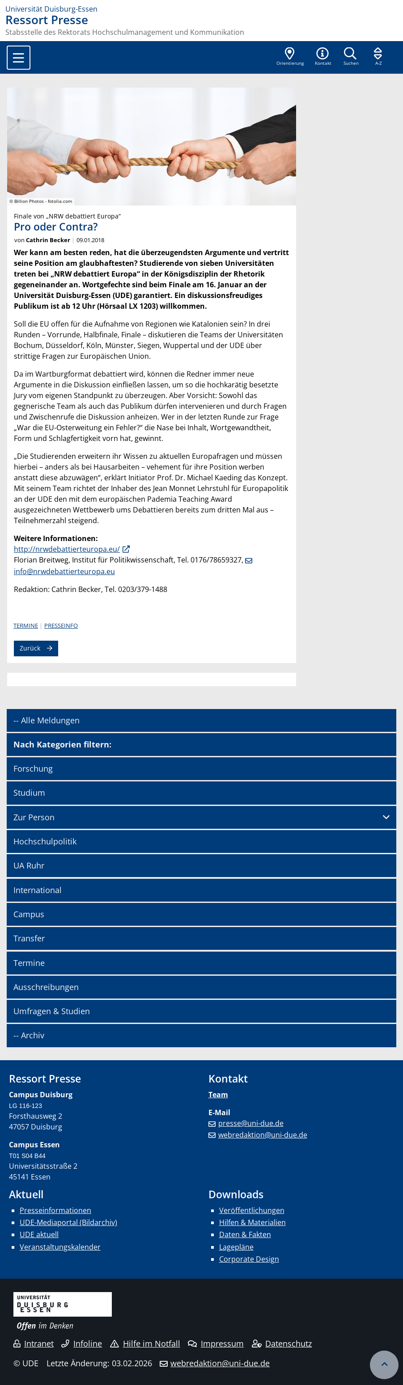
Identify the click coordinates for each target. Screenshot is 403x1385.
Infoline (81, 1343)
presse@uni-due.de (251, 1123)
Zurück (30, 648)
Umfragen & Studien (51, 1011)
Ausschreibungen (46, 987)
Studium (29, 792)
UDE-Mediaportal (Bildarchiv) (68, 1222)
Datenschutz (282, 1343)
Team (218, 1095)
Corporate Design (249, 1259)
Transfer (29, 938)
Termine (25, 625)
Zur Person (34, 817)
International (37, 890)
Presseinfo (61, 625)
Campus (28, 914)
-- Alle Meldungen (46, 720)
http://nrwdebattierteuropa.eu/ (67, 549)
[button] (322, 57)
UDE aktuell (39, 1234)
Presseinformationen (55, 1210)
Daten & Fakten (245, 1234)
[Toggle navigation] (18, 58)
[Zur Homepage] (201, 9)
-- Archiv (28, 1035)
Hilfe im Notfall (145, 1343)
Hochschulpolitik (44, 841)
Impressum (216, 1343)
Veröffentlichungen (251, 1210)
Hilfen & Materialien (252, 1222)
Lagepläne (236, 1247)
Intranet (33, 1343)
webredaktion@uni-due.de (262, 1135)
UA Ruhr (28, 865)
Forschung (33, 768)
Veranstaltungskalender (60, 1247)
